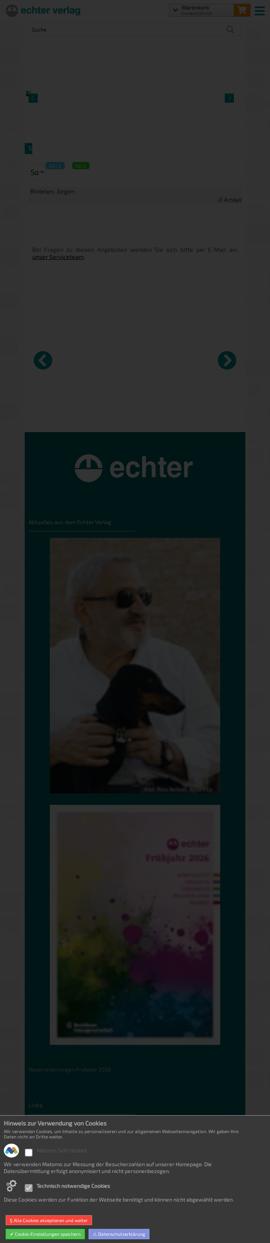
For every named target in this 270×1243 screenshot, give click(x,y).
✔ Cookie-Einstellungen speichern (45, 1234)
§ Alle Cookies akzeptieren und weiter (49, 1220)
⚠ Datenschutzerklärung (119, 1234)
